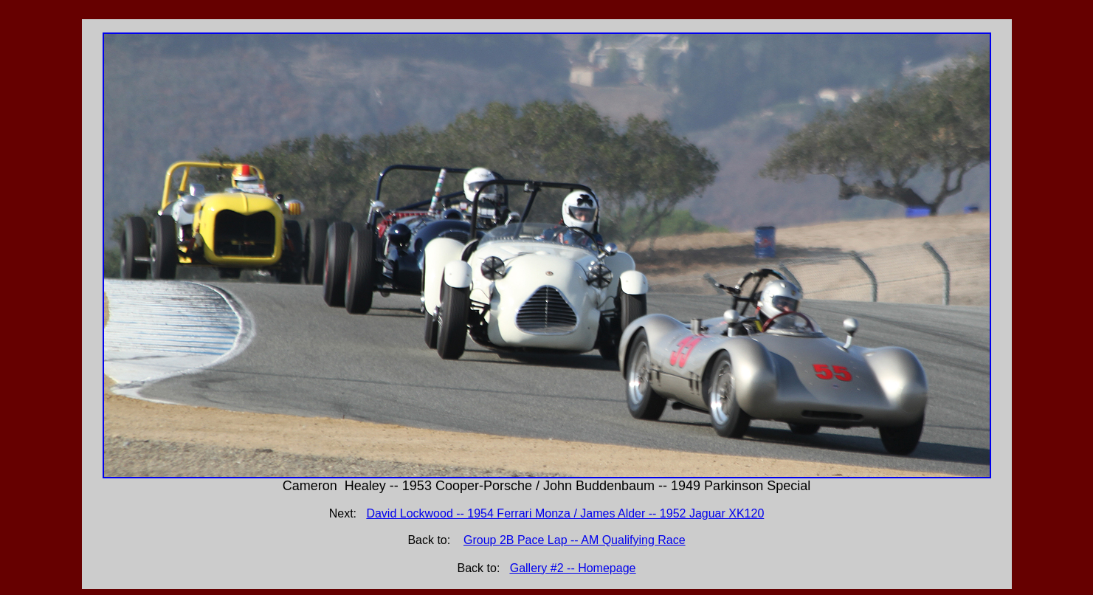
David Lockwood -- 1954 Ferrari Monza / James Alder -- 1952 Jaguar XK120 (565, 513)
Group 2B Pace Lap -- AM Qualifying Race (574, 540)
